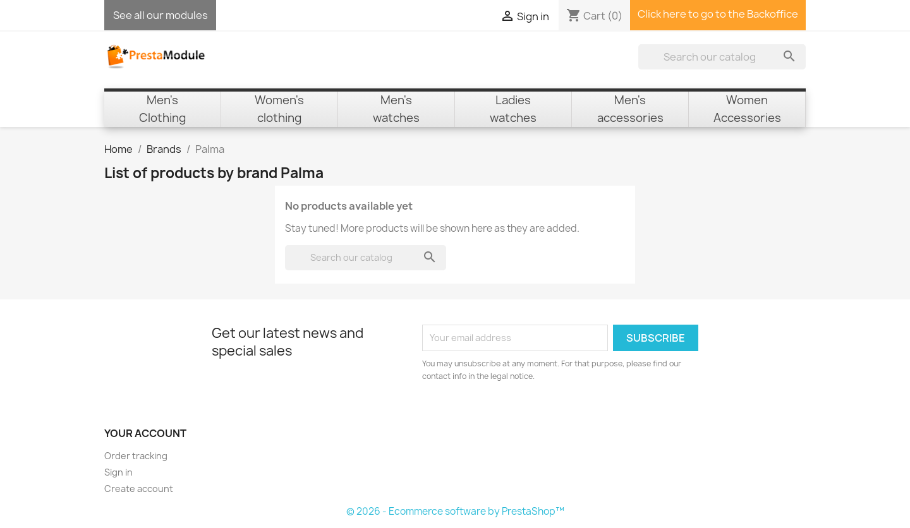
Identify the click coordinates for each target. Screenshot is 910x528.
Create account (138, 489)
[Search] (722, 56)
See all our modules (160, 15)
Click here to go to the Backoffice (718, 14)
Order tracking (135, 456)
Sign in (118, 472)
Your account (145, 433)
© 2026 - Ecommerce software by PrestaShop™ (455, 511)
